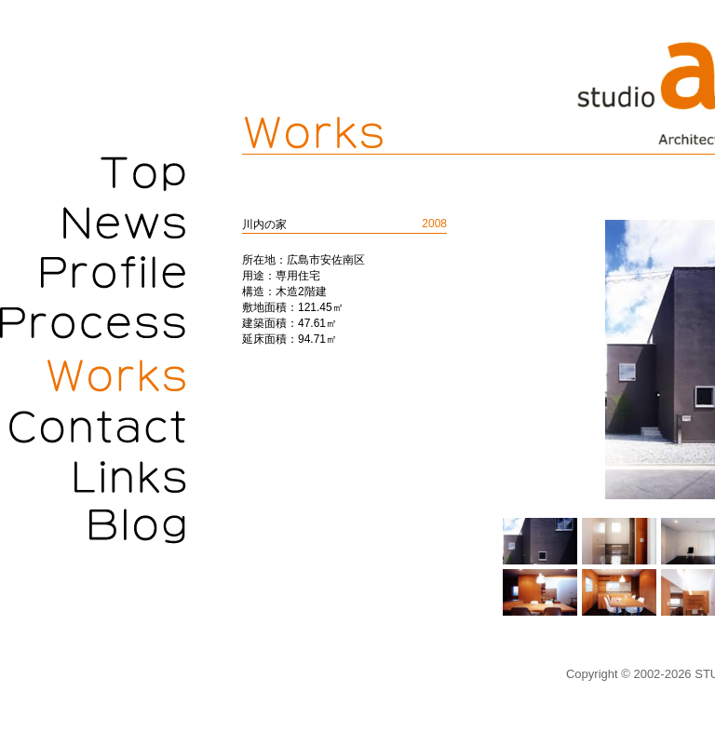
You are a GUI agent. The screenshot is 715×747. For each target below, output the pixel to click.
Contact (93, 426)
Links (93, 477)
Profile (93, 272)
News (93, 221)
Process (93, 324)
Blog (93, 529)
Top (93, 170)
